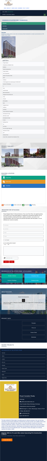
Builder (3, 365)
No (5, 244)
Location (3, 349)
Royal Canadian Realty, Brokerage (30, 394)
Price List (15, 323)
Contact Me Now (7, 430)
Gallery (3, 346)
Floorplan (35, 323)
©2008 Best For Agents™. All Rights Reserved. (21, 457)
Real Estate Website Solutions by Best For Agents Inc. (21, 458)
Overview (4, 23)
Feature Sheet (35, 327)
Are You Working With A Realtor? (9, 243)
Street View (6, 181)
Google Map (6, 177)
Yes (8, 244)
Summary (4, 26)
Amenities (6, 185)
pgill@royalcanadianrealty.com (27, 392)
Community (4, 28)
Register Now (4, 368)
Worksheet (15, 327)
